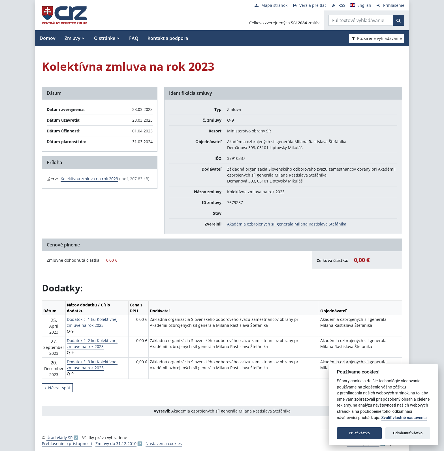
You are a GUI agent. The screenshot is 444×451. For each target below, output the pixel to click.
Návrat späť (57, 387)
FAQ (133, 38)
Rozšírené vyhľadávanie (377, 38)
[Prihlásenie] (390, 5)
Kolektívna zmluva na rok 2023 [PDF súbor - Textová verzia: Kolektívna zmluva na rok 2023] (89, 178)
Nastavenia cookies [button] (164, 443)
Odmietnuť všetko (407, 433)
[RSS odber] (338, 5)
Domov (48, 38)
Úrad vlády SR (59, 437)
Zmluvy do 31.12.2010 (115, 443)
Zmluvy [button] (72, 38)
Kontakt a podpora (168, 38)
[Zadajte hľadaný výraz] (360, 20)
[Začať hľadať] (398, 20)
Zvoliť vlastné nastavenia (404, 417)
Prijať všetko (359, 433)
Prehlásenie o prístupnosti (67, 443)
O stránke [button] (104, 38)
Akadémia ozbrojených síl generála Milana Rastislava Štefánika (286, 224)
